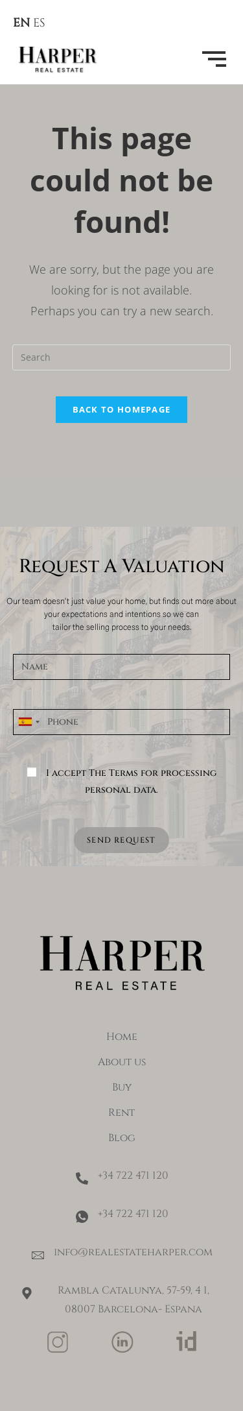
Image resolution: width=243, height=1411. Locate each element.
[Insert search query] (121, 357)
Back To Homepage (122, 409)
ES (39, 23)
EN (21, 23)
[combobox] (28, 722)
